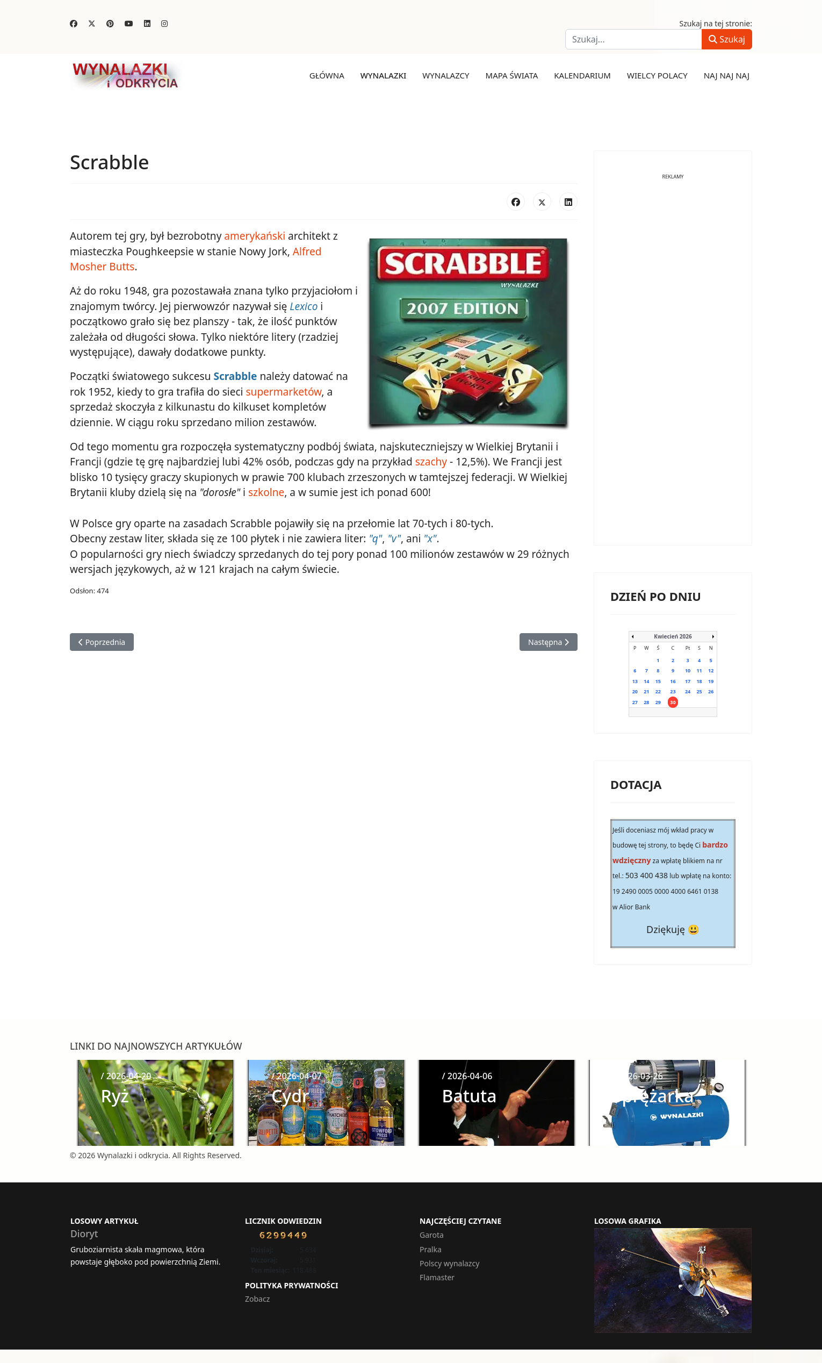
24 (687, 691)
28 (646, 701)
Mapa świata (512, 75)
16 (672, 680)
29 (658, 701)
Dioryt (84, 1232)
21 (646, 691)
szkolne (266, 492)
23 (672, 691)
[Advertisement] (673, 367)
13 (635, 680)
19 (710, 680)
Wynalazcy (445, 75)
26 (710, 691)
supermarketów (282, 391)
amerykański (253, 236)
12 (710, 670)
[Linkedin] (147, 23)
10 (687, 670)
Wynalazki (383, 75)
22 (658, 691)
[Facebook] (73, 23)
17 (687, 680)
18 (699, 680)
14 (646, 680)
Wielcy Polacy (657, 75)
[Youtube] (129, 23)
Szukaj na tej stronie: (716, 23)
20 (635, 691)
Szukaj (727, 39)
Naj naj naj (726, 75)
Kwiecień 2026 (672, 636)
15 (658, 680)
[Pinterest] (110, 23)
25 (699, 691)
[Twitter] (92, 23)
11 (699, 670)
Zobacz (257, 1298)
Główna (326, 75)
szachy (430, 461)
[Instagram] (164, 23)
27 (635, 701)
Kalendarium (582, 75)
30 (672, 701)
